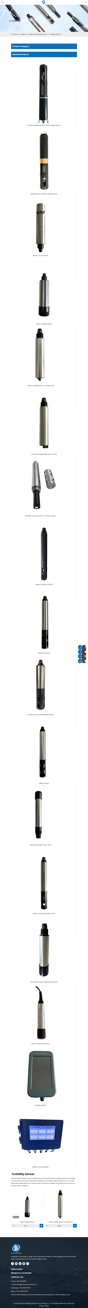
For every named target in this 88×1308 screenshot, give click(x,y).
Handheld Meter (40, 1105)
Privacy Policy (44, 1306)
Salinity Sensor (44, 783)
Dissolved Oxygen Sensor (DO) (40, 845)
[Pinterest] (27, 1263)
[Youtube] (20, 1263)
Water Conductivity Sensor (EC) (44, 913)
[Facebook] (12, 1263)
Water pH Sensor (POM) (44, 584)
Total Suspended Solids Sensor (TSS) (44, 454)
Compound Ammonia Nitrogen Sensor (40, 715)
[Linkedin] (16, 1263)
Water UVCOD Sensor (40, 255)
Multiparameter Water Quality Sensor (44, 194)
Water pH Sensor (44, 653)
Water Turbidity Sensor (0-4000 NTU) (40, 386)
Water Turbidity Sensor (44, 324)
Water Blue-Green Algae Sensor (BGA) (44, 982)
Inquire (19, 1225)
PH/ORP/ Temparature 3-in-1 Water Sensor (40, 516)
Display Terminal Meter (40, 1167)
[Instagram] (23, 1263)
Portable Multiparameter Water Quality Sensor (44, 125)
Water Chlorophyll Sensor (40, 1044)
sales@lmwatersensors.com (26, 1284)
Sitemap (71, 1303)
